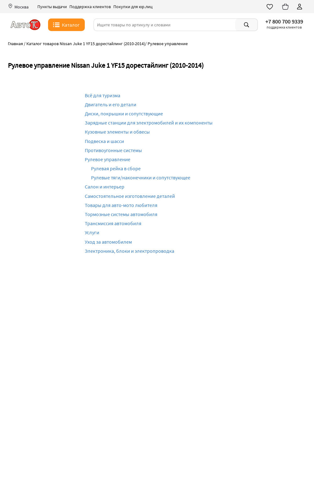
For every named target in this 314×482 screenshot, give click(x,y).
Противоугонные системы (113, 150)
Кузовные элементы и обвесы (117, 132)
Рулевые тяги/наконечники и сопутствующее (140, 177)
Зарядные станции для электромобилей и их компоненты (149, 122)
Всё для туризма (102, 95)
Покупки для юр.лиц (133, 6)
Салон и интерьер (104, 186)
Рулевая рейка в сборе (116, 168)
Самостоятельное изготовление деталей (130, 196)
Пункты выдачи (52, 6)
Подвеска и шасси (104, 141)
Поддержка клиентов (90, 6)
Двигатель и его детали (110, 104)
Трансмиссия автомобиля (113, 223)
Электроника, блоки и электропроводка (129, 251)
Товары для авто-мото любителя (121, 205)
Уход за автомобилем (108, 242)
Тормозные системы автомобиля (121, 214)
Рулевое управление (107, 159)
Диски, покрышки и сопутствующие (124, 113)
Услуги (92, 232)
